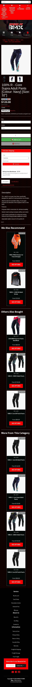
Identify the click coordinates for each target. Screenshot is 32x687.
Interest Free (16, 606)
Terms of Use (16, 631)
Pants (17, 40)
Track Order (16, 599)
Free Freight (16, 657)
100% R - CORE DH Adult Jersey (16, 293)
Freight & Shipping (16, 649)
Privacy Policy (16, 635)
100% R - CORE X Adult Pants (16, 376)
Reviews (8, 185)
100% (21, 40)
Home (4, 40)
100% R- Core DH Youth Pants (16, 414)
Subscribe (21, 666)
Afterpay (16, 610)
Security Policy (16, 642)
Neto (21, 682)
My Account (16, 596)
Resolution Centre (16, 603)
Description (6, 181)
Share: (6, 99)
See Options (16, 264)
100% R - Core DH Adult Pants (16, 460)
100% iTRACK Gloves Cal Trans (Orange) (16, 256)
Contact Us (16, 624)
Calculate (16, 164)
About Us (16, 617)
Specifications (15, 181)
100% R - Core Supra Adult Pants (12, 41)
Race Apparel (11, 40)
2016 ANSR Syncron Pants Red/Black (16, 339)
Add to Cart (16, 139)
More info (8, 110)
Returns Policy (16, 638)
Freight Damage (16, 653)
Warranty (16, 646)
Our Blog (16, 621)
